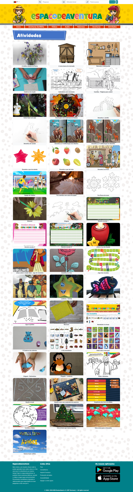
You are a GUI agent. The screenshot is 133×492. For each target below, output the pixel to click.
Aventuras (96, 27)
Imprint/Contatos (45, 472)
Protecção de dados (46, 475)
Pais (41, 467)
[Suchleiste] (51, 2)
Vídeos (54, 27)
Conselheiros (44, 470)
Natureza (81, 27)
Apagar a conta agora (46, 480)
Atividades (112, 27)
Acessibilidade (44, 478)
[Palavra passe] (99, 2)
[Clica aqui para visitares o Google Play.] (107, 470)
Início (18, 27)
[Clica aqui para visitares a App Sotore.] (107, 478)
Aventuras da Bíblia (36, 27)
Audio (67, 27)
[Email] (75, 2)
